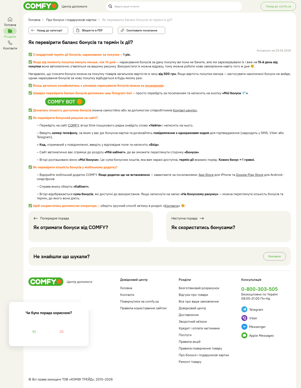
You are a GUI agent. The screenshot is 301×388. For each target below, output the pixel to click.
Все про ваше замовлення (199, 301)
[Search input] (177, 6)
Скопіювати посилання (140, 29)
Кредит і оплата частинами (199, 328)
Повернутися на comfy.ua (139, 301)
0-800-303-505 (259, 289)
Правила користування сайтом (143, 308)
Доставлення (189, 315)
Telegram (252, 309)
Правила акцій (189, 341)
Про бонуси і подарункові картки (204, 355)
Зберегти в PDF (92, 30)
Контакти (172, 206)
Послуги (185, 335)
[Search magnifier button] (110, 6)
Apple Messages (257, 335)
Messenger (253, 327)
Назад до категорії (49, 30)
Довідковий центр (134, 279)
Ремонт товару (190, 362)
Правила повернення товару (200, 348)
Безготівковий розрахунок (199, 288)
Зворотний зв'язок (193, 321)
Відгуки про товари (193, 295)
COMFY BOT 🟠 (65, 101)
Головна (126, 288)
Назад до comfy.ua (278, 6)
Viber (249, 318)
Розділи (185, 279)
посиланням (154, 85)
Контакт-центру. (185, 110)
